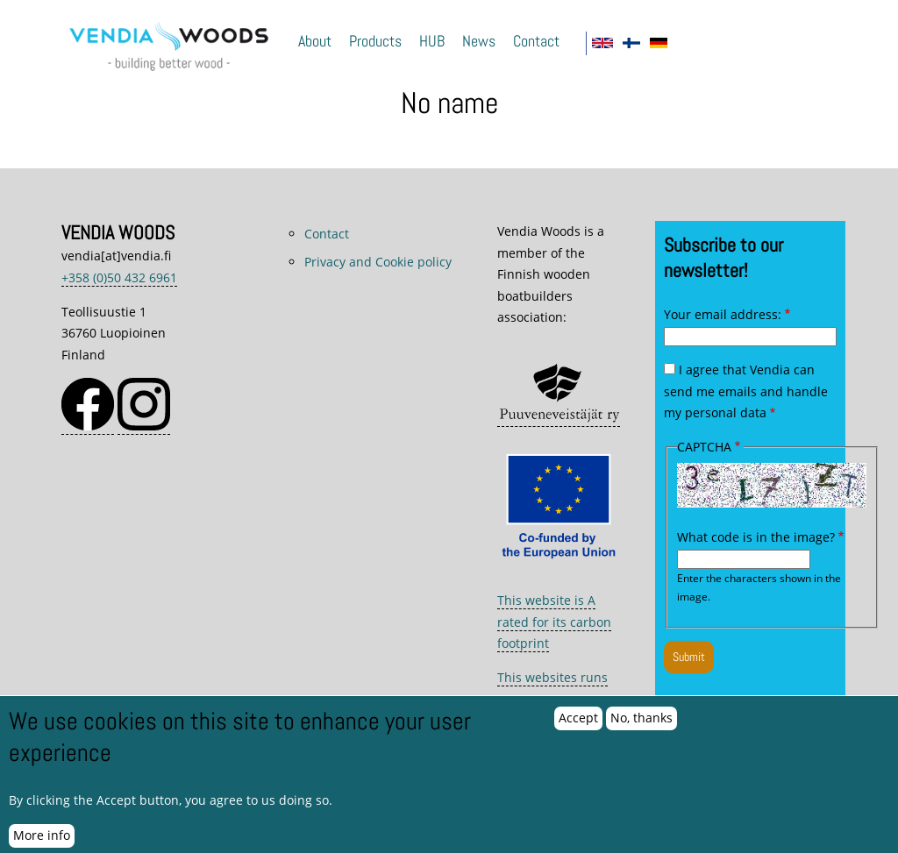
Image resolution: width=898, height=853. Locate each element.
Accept (578, 728)
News (478, 41)
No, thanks (641, 728)
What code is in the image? (756, 537)
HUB (432, 41)
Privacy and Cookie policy (378, 261)
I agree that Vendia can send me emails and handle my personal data (746, 391)
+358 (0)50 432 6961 (119, 277)
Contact (536, 41)
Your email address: (722, 314)
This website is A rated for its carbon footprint (554, 621)
